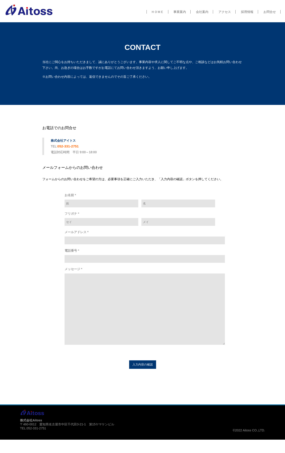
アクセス (224, 12)
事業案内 (179, 12)
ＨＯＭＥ (157, 12)
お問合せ (269, 12)
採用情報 (247, 12)
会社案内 (202, 12)
